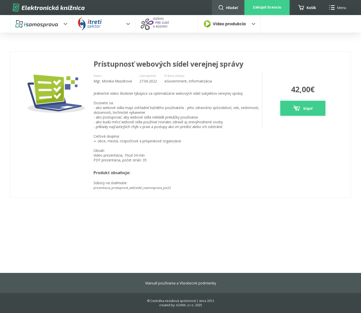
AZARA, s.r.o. (185, 305)
